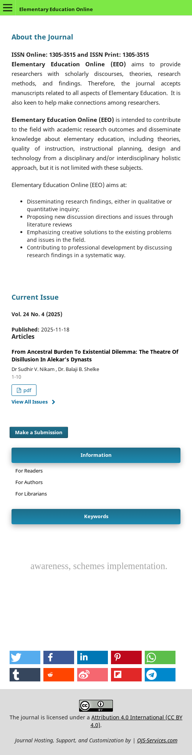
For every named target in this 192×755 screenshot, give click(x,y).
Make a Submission (39, 432)
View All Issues (30, 401)
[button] (25, 657)
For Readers (29, 470)
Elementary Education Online (56, 9)
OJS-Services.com (157, 740)
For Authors (29, 482)
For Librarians (31, 493)
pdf (26, 390)
